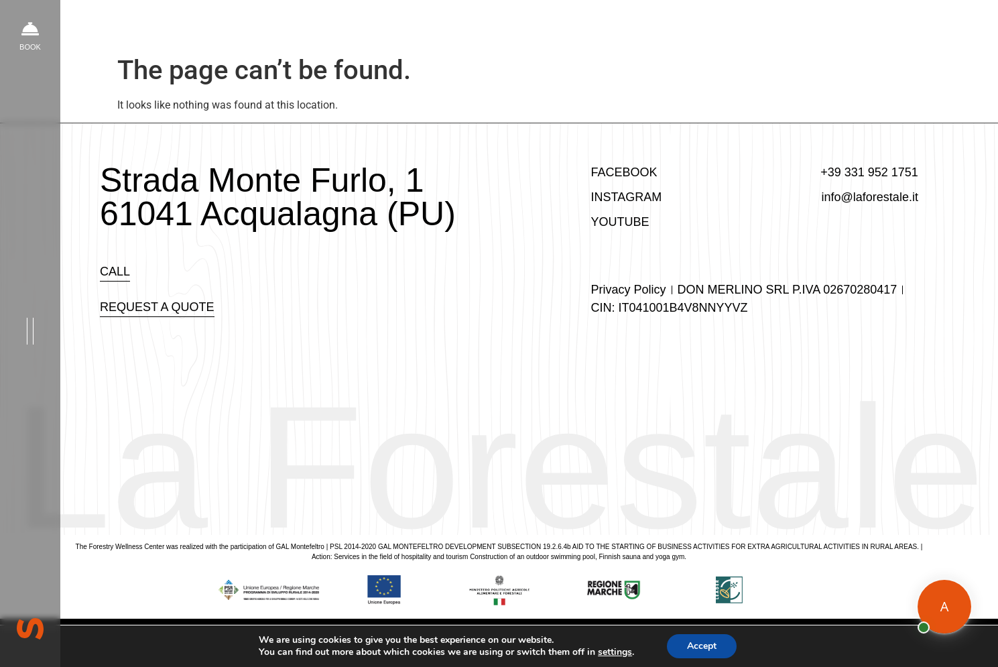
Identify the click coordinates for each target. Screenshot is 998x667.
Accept (708, 646)
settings (619, 652)
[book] (30, 29)
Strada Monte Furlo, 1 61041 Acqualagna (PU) (278, 197)
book (30, 47)
